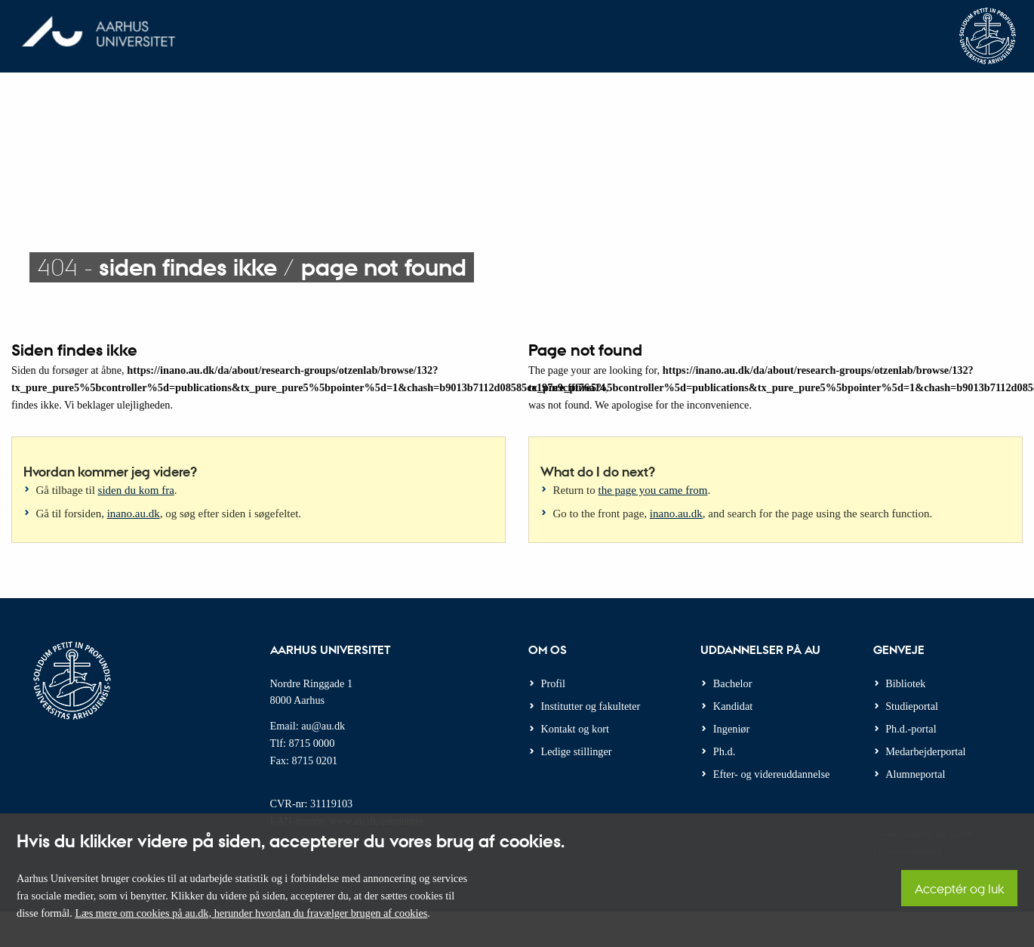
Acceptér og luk (959, 888)
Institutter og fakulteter (591, 706)
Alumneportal (915, 774)
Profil (553, 683)
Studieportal (911, 706)
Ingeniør (731, 729)
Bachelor (732, 683)
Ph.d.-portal (911, 729)
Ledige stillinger (576, 751)
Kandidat (732, 706)
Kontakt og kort (575, 729)
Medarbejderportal (925, 751)
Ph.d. (724, 751)
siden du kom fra (136, 490)
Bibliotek (905, 683)
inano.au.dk (133, 513)
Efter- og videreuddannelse (771, 774)
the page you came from (653, 490)
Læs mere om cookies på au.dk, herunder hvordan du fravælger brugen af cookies (251, 913)
